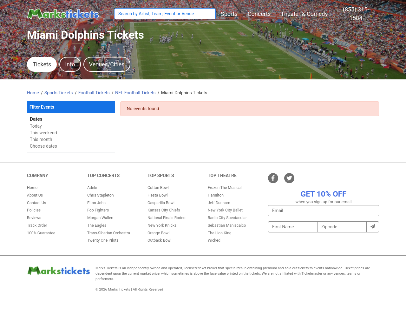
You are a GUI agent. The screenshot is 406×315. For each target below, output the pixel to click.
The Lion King (220, 233)
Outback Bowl (159, 240)
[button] (229, 14)
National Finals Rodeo (166, 218)
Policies (34, 210)
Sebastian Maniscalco (227, 225)
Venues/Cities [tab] (107, 64)
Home (32, 187)
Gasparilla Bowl (160, 203)
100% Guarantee (41, 233)
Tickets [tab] (42, 64)
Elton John (96, 203)
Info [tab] (70, 64)
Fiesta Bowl (157, 195)
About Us (35, 195)
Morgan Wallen (100, 218)
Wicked (214, 240)
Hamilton (216, 195)
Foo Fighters (98, 210)
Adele (92, 187)
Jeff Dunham (219, 203)
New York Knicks (162, 225)
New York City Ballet (225, 210)
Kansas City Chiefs (163, 210)
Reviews (34, 218)
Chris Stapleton (100, 195)
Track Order (37, 225)
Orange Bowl (158, 233)
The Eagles (96, 225)
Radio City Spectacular (227, 218)
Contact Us (36, 203)
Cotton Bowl (158, 187)
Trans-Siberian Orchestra (108, 233)
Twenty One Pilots (103, 240)
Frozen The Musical (225, 187)
